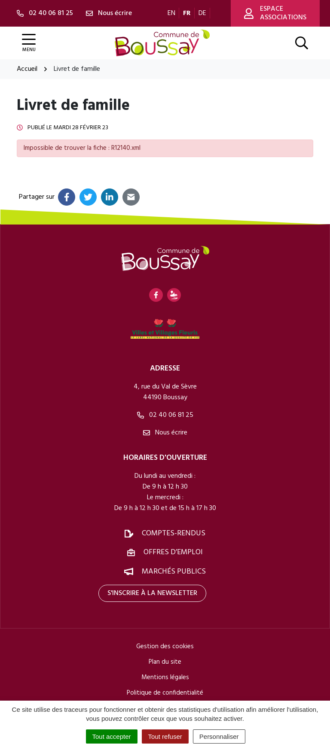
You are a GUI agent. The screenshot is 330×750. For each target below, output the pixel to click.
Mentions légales (165, 677)
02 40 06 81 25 (165, 415)
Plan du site (165, 662)
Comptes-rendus (173, 533)
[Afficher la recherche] (301, 43)
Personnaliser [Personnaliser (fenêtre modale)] (219, 736)
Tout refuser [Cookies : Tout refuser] (165, 736)
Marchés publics (174, 571)
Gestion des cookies (165, 646)
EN (171, 13)
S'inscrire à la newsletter (152, 593)
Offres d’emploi (173, 552)
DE (202, 13)
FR (187, 13)
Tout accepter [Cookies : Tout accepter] (111, 736)
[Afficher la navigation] (29, 43)
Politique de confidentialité (165, 693)
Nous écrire (165, 432)
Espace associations (275, 13)
